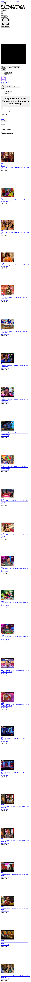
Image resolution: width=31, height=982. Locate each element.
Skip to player (4, 1)
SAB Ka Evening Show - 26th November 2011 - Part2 (15, 232)
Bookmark (16, 67)
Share (9, 67)
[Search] (2, 12)
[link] (15, 81)
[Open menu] (2, 4)
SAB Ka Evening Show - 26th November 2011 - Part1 (15, 265)
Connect (4, 16)
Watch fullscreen (5, 22)
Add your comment (6, 129)
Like (3, 67)
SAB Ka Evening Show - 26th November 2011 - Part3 (15, 200)
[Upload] (2, 14)
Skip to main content (13, 1)
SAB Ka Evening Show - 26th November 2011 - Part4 (15, 167)
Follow (3, 84)
